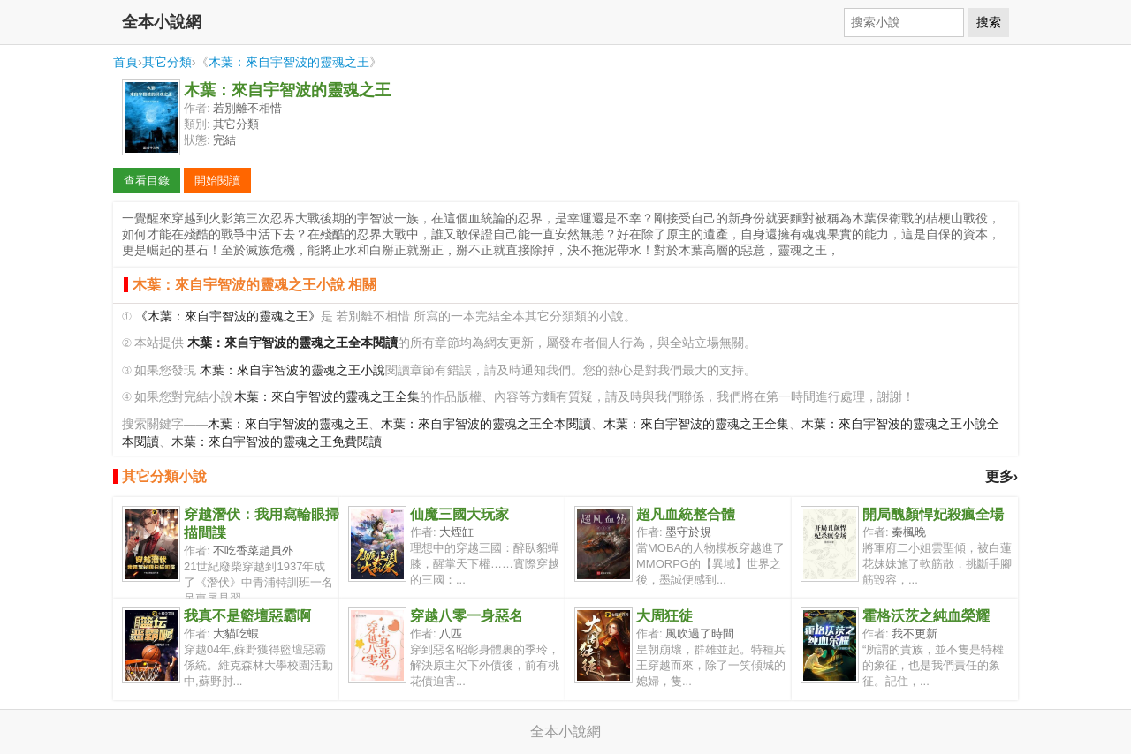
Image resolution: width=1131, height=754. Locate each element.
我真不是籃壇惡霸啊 (247, 615)
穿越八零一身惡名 (466, 615)
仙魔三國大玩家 (459, 514)
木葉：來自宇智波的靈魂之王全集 (327, 396)
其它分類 (167, 62)
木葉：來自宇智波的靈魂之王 (289, 62)
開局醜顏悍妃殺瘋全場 (933, 514)
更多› (1001, 476)
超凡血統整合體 (685, 514)
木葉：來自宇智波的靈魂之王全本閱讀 (486, 424)
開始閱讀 (217, 180)
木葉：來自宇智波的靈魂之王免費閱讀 (276, 442)
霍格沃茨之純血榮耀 (926, 615)
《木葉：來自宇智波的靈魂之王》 (228, 316)
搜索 (988, 22)
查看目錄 (147, 180)
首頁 (125, 62)
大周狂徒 (664, 615)
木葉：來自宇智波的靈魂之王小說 (292, 370)
